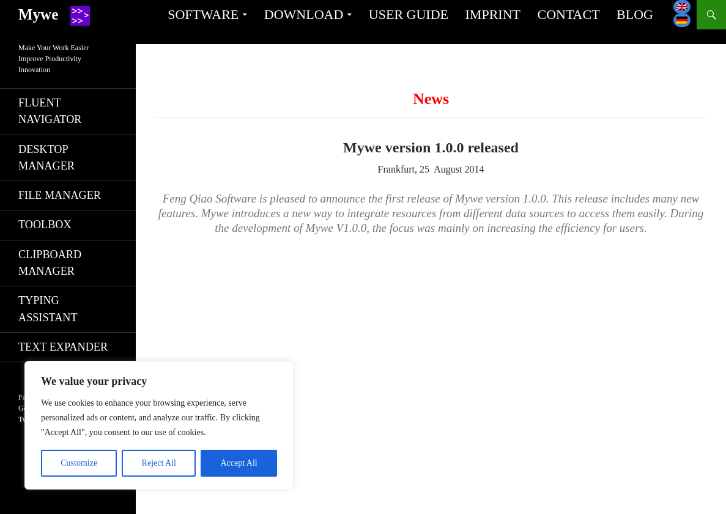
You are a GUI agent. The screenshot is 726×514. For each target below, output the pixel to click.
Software (203, 14)
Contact (568, 14)
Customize (79, 462)
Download (304, 14)
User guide (408, 14)
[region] (159, 425)
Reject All (159, 462)
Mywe (38, 14)
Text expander (63, 347)
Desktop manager (46, 157)
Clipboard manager (49, 262)
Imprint (492, 14)
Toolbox (45, 224)
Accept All (238, 462)
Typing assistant (48, 308)
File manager (59, 195)
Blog (635, 14)
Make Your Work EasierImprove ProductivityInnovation (53, 58)
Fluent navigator (49, 111)
